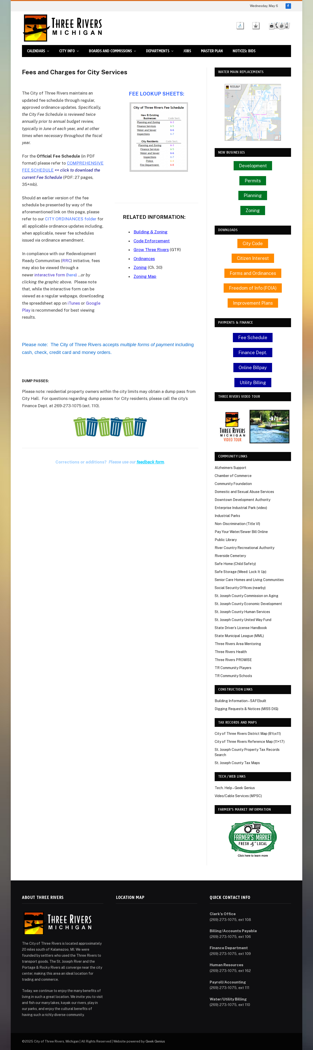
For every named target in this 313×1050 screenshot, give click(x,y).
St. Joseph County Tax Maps (237, 763)
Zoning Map (145, 276)
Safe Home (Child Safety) (235, 564)
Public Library (226, 540)
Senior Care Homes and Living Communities (249, 580)
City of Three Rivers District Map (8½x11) (248, 734)
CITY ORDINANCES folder (70, 218)
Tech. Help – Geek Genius (235, 788)
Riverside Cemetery (230, 556)
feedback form (150, 461)
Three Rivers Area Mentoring (238, 644)
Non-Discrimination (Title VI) (237, 524)
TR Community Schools (233, 676)
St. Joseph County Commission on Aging (246, 596)
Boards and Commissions (110, 51)
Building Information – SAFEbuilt (240, 701)
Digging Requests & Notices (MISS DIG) (246, 709)
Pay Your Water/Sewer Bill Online (241, 532)
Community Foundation (233, 484)
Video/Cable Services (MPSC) (238, 796)
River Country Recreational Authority (244, 548)
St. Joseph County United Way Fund (243, 620)
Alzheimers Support (230, 468)
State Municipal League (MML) (239, 636)
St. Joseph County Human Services (242, 612)
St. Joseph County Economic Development (248, 604)
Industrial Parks (227, 516)
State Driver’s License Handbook (241, 628)
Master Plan (212, 51)
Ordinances (144, 258)
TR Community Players (233, 668)
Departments (157, 51)
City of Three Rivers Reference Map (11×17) (250, 742)
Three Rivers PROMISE (233, 660)
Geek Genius (155, 1041)
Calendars (36, 51)
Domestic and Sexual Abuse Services (244, 492)
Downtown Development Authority (242, 500)
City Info (67, 51)
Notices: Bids (244, 51)
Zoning (140, 267)
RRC (66, 260)
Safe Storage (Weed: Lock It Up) (240, 572)
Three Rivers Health (231, 652)
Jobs (187, 51)
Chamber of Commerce (233, 476)
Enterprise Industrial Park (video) (241, 508)
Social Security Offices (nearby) (240, 588)
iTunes (74, 303)
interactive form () (55, 274)
